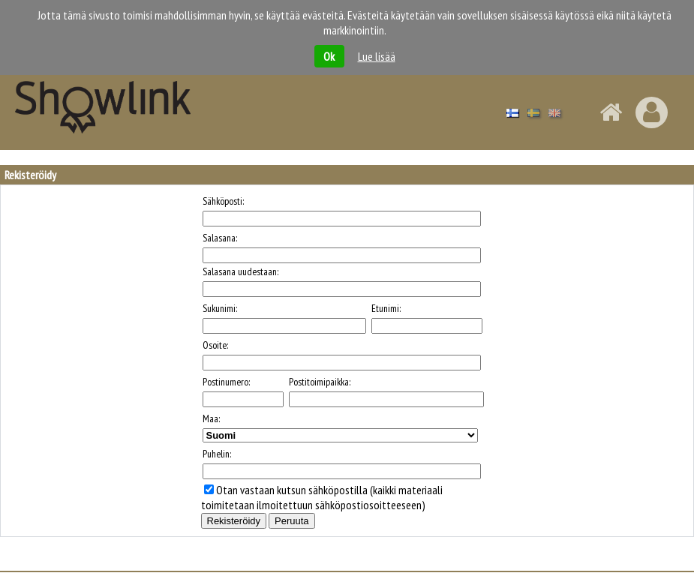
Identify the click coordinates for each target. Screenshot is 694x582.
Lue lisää (376, 56)
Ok (329, 56)
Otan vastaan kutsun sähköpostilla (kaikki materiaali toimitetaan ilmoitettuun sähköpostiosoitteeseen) (322, 497)
